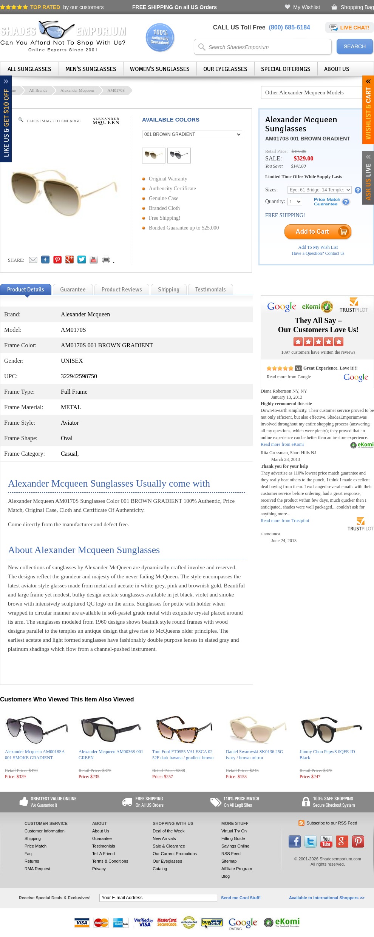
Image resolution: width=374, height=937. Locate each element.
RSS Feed (231, 853)
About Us (336, 69)
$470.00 (299, 151)
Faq (28, 853)
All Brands (38, 90)
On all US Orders (174, 7)
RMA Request (37, 868)
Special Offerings (286, 69)
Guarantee (102, 838)
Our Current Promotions (175, 853)
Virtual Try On (234, 831)
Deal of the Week (168, 831)
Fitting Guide (233, 838)
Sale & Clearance (169, 846)
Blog (225, 876)
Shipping (33, 838)
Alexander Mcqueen (77, 90)
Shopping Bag (357, 7)
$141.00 (298, 166)
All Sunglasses (29, 69)
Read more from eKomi (282, 444)
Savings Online (235, 846)
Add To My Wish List (318, 247)
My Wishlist (306, 7)
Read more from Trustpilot (285, 520)
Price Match (35, 846)
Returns (32, 861)
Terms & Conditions (110, 861)
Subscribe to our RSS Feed (332, 823)
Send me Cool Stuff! (241, 897)
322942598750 (79, 376)
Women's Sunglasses (160, 69)
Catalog (160, 868)
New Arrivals (164, 838)
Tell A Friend (103, 853)
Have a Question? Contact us (318, 253)
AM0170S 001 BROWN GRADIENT (307, 139)
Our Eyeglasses (225, 69)
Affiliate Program (236, 868)
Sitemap (228, 861)
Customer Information (45, 831)
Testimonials (103, 846)
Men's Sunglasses (90, 69)
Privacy (99, 868)
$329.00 (303, 158)
